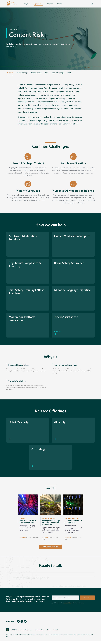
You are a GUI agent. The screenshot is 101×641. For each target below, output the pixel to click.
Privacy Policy (67, 603)
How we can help (36, 73)
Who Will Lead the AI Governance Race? (27, 521)
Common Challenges (22, 73)
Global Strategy (49, 518)
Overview (10, 73)
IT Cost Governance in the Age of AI (73, 521)
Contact (55, 630)
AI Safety (22, 518)
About (48, 630)
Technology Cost (72, 518)
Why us (47, 73)
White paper (68, 537)
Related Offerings (57, 73)
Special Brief (22, 537)
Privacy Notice (39, 630)
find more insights (50, 547)
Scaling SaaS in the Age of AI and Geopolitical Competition (51, 522)
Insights (68, 73)
